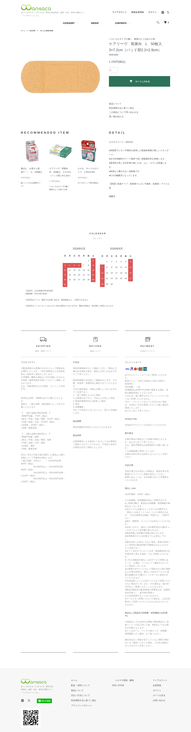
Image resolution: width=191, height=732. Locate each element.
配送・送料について (94, 685)
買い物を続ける (116, 116)
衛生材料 (34, 31)
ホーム (23, 31)
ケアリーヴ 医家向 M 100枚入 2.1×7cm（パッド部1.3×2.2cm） (60, 172)
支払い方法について (94, 695)
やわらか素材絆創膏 (50, 31)
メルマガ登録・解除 (132, 680)
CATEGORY (69, 23)
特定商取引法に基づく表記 (121, 108)
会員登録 (159, 685)
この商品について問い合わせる (123, 112)
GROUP (95, 23)
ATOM (132, 685)
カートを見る (161, 695)
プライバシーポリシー (95, 705)
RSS (125, 685)
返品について (115, 103)
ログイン (152, 12)
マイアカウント (119, 12)
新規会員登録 (137, 12)
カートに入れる (139, 81)
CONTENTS (121, 23)
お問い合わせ (161, 700)
